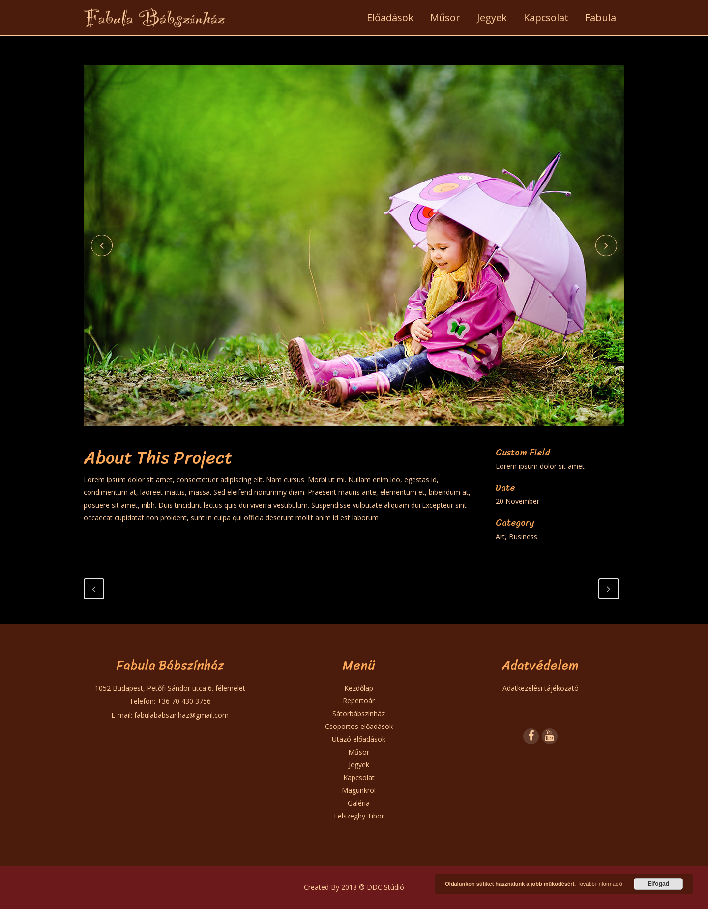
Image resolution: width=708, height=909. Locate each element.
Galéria (359, 803)
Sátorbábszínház (358, 713)
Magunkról (359, 790)
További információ (599, 884)
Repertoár (359, 700)
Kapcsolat (359, 777)
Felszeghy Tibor (359, 815)
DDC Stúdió (385, 887)
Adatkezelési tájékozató (540, 688)
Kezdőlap (358, 688)
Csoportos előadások (359, 726)
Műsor (358, 752)
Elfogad (658, 883)
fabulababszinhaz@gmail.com (181, 715)
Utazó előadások (358, 739)
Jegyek (359, 764)
